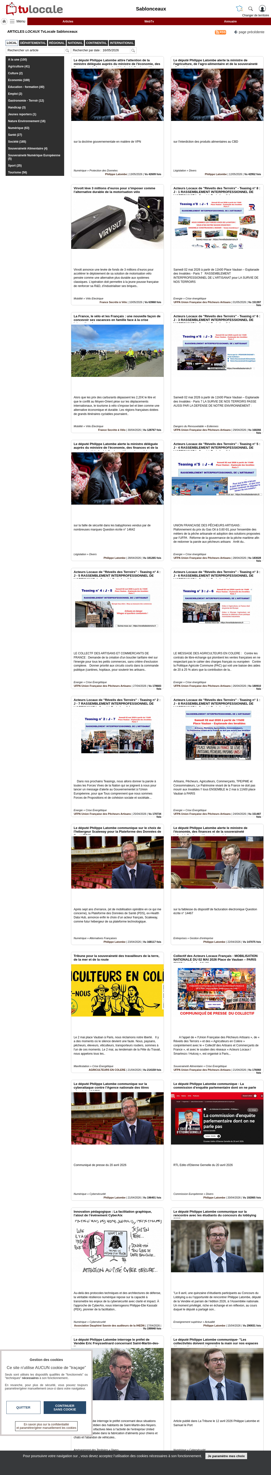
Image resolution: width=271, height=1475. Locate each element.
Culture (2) (15, 73)
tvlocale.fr (25, 1438)
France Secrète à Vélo (113, 268)
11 (150, 1420)
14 (167, 1420)
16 (178, 1420)
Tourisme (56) (17, 172)
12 (156, 1420)
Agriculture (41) (19, 66)
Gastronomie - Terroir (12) (26, 100)
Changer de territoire (255, 15)
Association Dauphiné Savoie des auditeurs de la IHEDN (109, 1158)
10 (144, 1420)
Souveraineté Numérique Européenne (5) (34, 157)
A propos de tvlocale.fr (114, 1448)
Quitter (23, 1407)
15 (173, 1420)
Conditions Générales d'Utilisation (200, 1442)
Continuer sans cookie (65, 1407)
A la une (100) (17, 59)
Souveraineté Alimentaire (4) (28, 148)
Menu (21, 21)
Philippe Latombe (116, 157)
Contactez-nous (109, 1437)
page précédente (249, 31)
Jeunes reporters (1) (22, 114)
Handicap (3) (17, 107)
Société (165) (17, 141)
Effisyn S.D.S (217, 1380)
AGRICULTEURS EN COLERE (107, 935)
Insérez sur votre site (245, 1393)
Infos (187, 1437)
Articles (67, 21)
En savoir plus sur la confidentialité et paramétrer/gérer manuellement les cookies (46, 1426)
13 (161, 1420)
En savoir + (105, 1442)
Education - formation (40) (26, 87)
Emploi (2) (15, 94)
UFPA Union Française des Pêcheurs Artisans (202, 268)
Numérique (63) (18, 128)
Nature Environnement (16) (26, 121)
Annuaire (230, 21)
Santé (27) (15, 135)
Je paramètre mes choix (226, 1456)
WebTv (149, 21)
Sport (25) (15, 165)
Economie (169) (19, 80)
